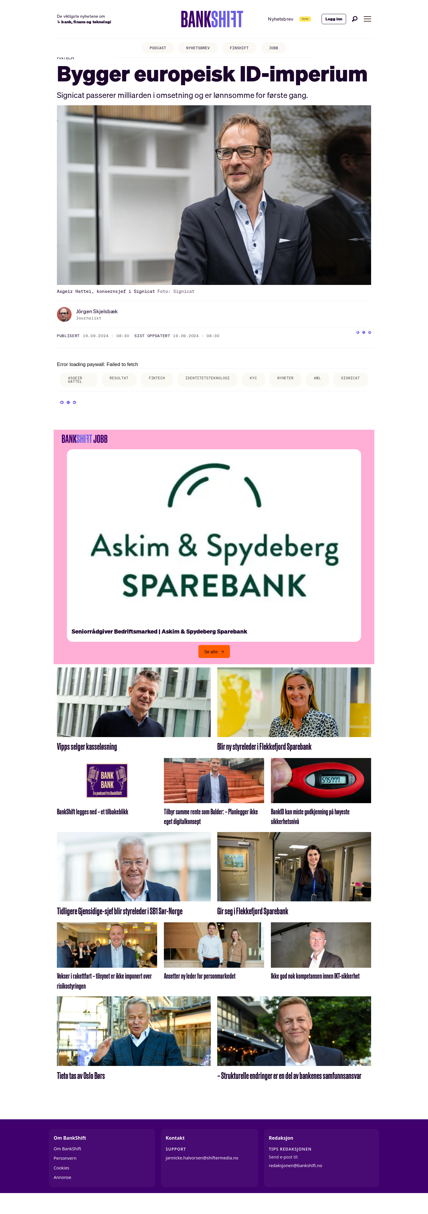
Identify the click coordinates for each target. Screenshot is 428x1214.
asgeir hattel (77, 390)
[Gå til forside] (194, 19)
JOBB (280, 48)
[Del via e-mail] (366, 345)
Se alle (211, 669)
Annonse (62, 1195)
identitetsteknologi (216, 388)
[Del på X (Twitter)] (354, 345)
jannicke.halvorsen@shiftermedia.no (202, 1175)
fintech (159, 388)
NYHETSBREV (196, 48)
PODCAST (151, 48)
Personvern (65, 1176)
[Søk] (355, 19)
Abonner (293, 18)
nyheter (303, 388)
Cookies (61, 1185)
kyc (268, 388)
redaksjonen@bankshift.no (295, 1183)
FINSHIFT (242, 48)
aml (339, 388)
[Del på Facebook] (343, 345)
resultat (117, 388)
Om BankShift (67, 1166)
